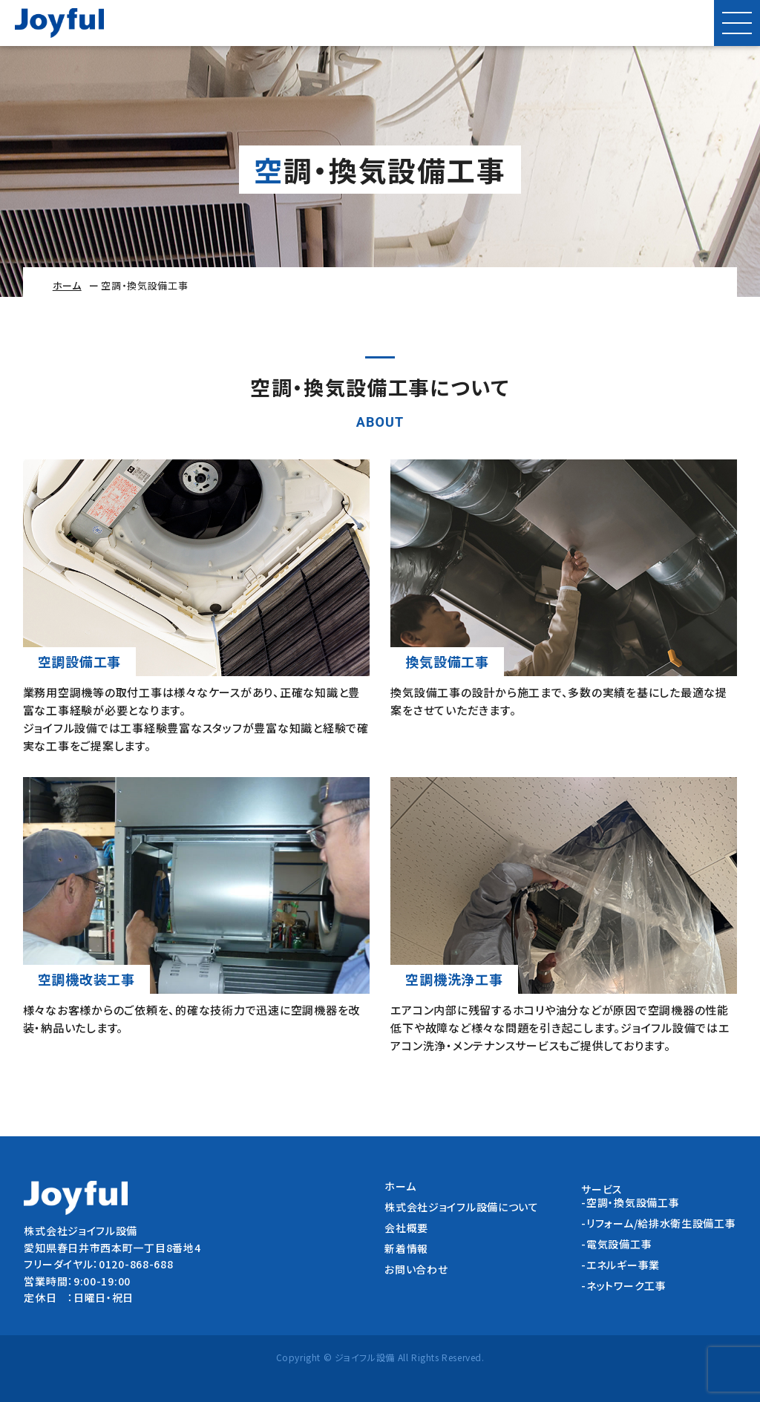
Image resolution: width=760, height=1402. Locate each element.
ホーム (67, 285)
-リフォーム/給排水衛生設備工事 (658, 1223)
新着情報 (406, 1248)
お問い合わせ (416, 1269)
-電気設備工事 (616, 1244)
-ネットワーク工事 (623, 1285)
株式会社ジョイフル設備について (461, 1207)
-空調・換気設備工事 (630, 1202)
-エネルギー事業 (620, 1264)
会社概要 (406, 1227)
